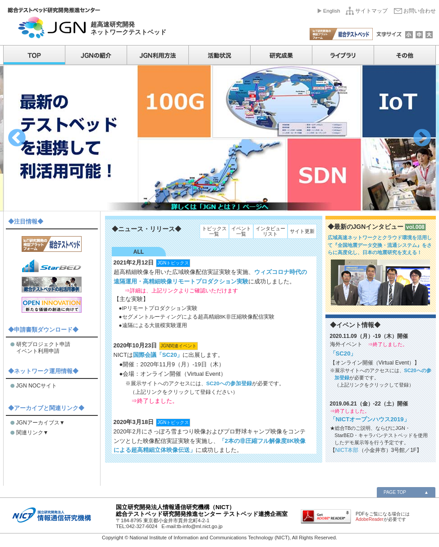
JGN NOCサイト (36, 386)
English (331, 11)
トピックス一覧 (214, 231)
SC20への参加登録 (229, 383)
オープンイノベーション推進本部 (52, 305)
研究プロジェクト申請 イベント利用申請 (43, 347)
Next (422, 138)
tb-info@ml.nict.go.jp (200, 526)
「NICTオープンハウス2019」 (370, 419)
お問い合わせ (419, 11)
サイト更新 (302, 231)
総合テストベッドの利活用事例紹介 (52, 284)
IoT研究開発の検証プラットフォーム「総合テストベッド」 (52, 244)
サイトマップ (371, 11)
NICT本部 (347, 450)
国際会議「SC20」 (158, 354)
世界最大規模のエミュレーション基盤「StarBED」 (52, 264)
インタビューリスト (270, 231)
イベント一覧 (241, 231)
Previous (17, 138)
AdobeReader (370, 519)
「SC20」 (343, 353)
